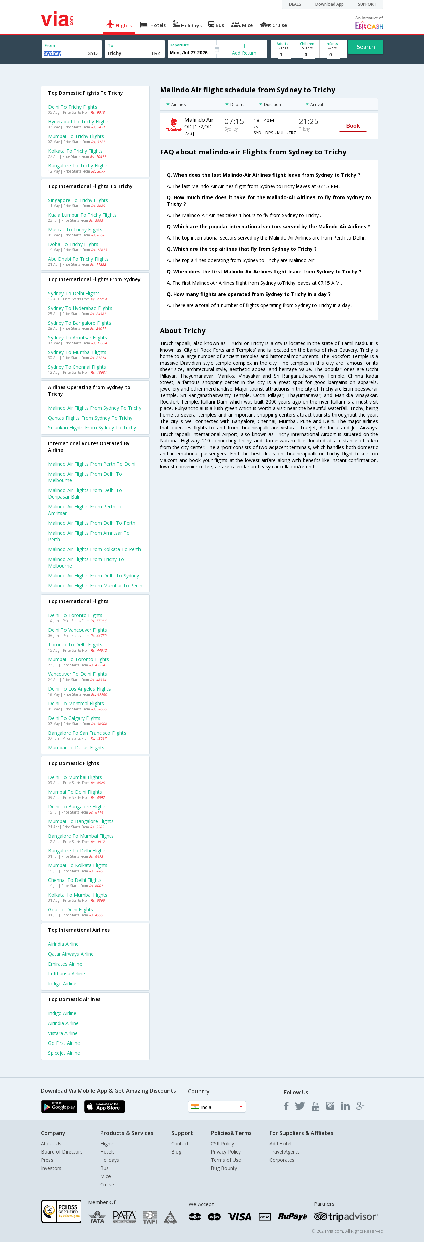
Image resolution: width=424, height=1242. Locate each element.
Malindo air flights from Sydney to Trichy (94, 408)
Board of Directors (62, 1151)
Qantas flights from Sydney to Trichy (90, 417)
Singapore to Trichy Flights (78, 200)
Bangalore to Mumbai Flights (81, 836)
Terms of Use (226, 1160)
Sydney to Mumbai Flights (77, 352)
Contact (180, 1143)
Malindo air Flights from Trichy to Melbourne (86, 562)
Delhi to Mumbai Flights (75, 777)
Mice (105, 1176)
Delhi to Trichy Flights (72, 107)
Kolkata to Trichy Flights (75, 151)
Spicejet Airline (64, 1053)
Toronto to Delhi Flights (75, 644)
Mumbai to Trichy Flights (76, 136)
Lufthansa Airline (66, 973)
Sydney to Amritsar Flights (77, 337)
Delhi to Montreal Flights (76, 703)
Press (47, 1160)
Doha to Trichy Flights (73, 244)
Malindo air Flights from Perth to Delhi (91, 464)
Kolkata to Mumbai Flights (77, 894)
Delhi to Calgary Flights (74, 718)
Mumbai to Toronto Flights (78, 659)
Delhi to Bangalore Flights (77, 806)
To (110, 46)
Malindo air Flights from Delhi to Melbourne (85, 476)
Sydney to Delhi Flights (74, 293)
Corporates (281, 1160)
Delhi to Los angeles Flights (79, 688)
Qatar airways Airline (71, 954)
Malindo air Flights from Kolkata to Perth (94, 549)
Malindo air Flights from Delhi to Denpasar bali (85, 493)
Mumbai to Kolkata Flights (77, 865)
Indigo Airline (62, 983)
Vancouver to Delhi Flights (77, 674)
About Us (51, 1143)
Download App (329, 4)
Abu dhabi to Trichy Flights (78, 259)
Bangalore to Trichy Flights (78, 165)
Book (353, 126)
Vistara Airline (63, 1033)
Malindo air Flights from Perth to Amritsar (85, 509)
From (50, 46)
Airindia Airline (63, 944)
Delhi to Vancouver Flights (77, 630)
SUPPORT (367, 4)
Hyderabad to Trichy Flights (79, 121)
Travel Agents (284, 1151)
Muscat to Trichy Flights (75, 229)
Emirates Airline (65, 963)
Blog (176, 1151)
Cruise (107, 1184)
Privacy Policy (226, 1151)
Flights (107, 1143)
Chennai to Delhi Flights (75, 880)
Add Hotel (280, 1143)
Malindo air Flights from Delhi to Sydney (93, 575)
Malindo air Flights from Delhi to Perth (91, 523)
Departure (179, 44)
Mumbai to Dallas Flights (76, 747)
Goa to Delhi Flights (70, 909)
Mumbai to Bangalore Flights (81, 821)
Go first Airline (64, 1043)
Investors (51, 1168)
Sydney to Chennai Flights (77, 367)
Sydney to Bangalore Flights (79, 322)
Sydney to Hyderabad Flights (80, 308)
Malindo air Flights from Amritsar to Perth (89, 536)
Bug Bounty (224, 1168)
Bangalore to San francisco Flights (87, 732)
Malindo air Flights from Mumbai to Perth (95, 585)
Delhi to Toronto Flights (75, 615)
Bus (104, 1168)
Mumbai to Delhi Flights (75, 792)
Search (366, 47)
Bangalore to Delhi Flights (77, 850)
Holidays (109, 1160)
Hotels (107, 1151)
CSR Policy (222, 1143)
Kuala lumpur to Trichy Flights (82, 214)
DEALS (295, 4)
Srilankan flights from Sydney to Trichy (92, 427)
